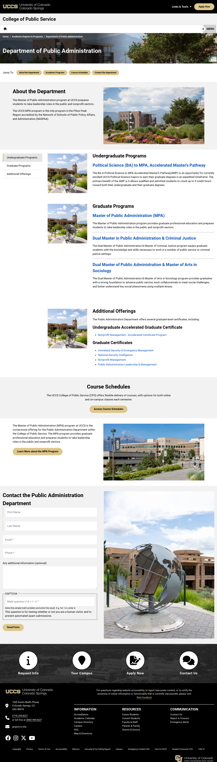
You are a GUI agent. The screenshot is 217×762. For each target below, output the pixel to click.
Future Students (130, 714)
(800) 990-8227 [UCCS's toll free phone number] (34, 720)
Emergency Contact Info (139, 749)
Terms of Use (44, 749)
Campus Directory (83, 722)
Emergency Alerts (179, 722)
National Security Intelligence (115, 355)
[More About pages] (18, 29)
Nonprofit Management (112, 359)
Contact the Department (105, 72)
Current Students (131, 718)
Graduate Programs (19, 165)
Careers (78, 726)
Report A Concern (179, 718)
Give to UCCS (161, 749)
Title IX (201, 749)
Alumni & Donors (131, 730)
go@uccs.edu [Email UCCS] (19, 727)
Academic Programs (55, 72)
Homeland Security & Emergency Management (126, 350)
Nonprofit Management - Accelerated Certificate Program (132, 334)
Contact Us (130, 28)
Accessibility (61, 749)
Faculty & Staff (130, 722)
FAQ (76, 730)
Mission (75, 749)
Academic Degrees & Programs (27, 36)
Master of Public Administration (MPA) (129, 215)
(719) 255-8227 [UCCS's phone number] (20, 716)
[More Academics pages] (38, 29)
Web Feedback (144, 697)
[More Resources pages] (98, 29)
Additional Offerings (19, 174)
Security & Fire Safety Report (97, 749)
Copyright (17, 749)
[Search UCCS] (210, 6)
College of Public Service (29, 19)
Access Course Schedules (108, 409)
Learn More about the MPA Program (36, 450)
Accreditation (81, 714)
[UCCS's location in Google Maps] (27, 706)
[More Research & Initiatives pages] (68, 29)
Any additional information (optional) (25, 562)
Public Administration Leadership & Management (127, 364)
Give (115, 28)
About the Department (29, 72)
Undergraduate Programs (22, 157)
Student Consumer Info (182, 749)
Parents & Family (131, 726)
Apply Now (194, 6)
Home (6, 36)
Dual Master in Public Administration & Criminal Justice (144, 238)
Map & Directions (83, 733)
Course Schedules (79, 72)
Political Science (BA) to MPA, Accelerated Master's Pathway (149, 165)
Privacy (29, 749)
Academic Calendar (84, 718)
